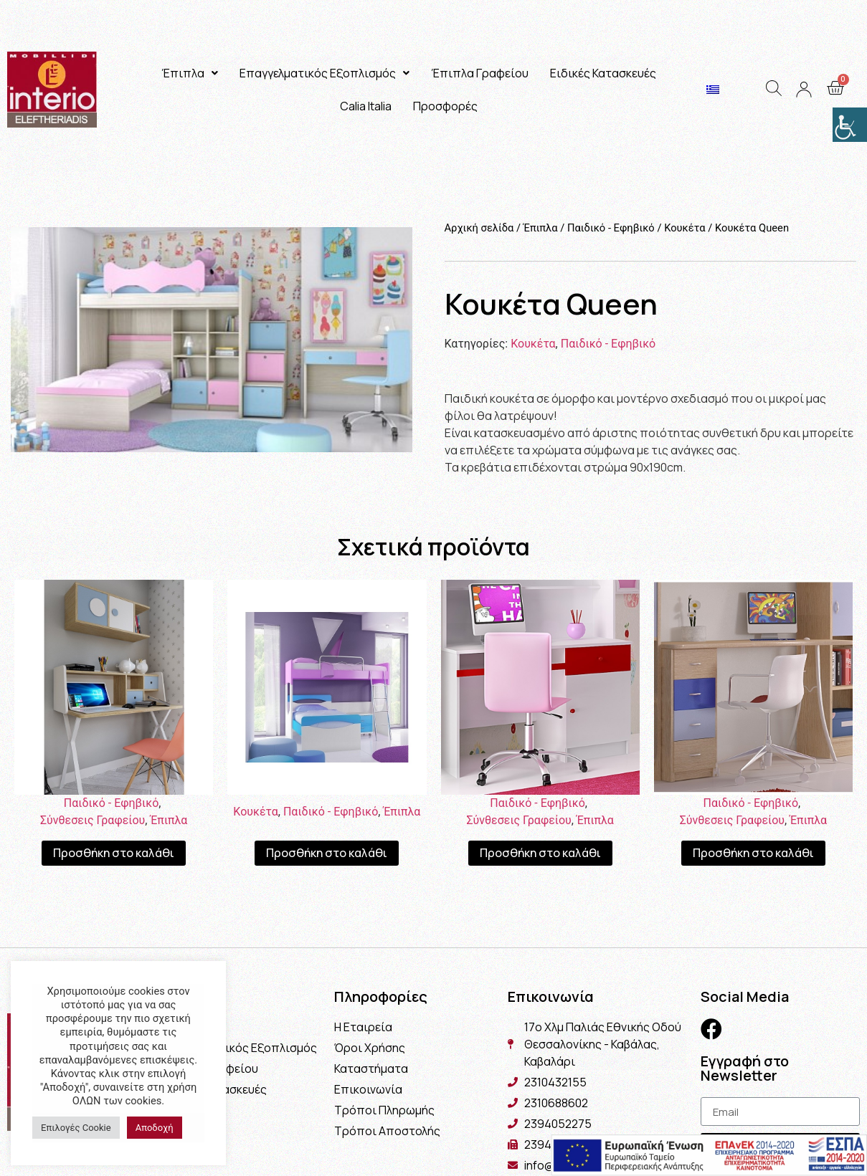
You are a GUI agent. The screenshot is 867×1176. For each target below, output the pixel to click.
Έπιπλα (189, 73)
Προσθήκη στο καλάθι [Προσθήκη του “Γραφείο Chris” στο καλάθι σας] (753, 853)
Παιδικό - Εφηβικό (611, 227)
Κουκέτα (684, 227)
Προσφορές (445, 106)
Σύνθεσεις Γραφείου (92, 820)
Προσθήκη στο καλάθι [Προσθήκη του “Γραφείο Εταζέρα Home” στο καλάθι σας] (540, 853)
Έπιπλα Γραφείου (480, 73)
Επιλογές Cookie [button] (76, 1127)
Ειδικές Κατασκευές (603, 73)
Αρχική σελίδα (479, 227)
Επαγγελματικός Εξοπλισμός (324, 73)
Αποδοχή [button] (155, 1127)
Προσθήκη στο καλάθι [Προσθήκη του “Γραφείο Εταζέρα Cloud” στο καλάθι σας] (113, 853)
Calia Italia (366, 106)
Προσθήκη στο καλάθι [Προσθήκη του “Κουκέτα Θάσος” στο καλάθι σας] (326, 853)
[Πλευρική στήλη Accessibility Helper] (850, 124)
